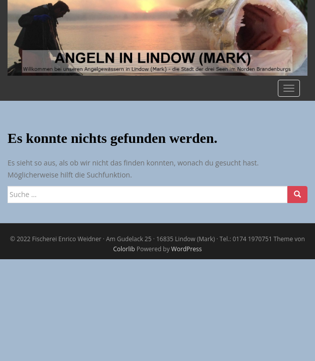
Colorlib (124, 249)
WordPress (186, 249)
